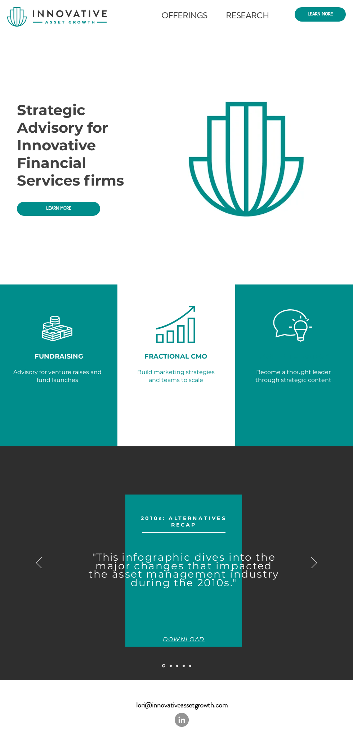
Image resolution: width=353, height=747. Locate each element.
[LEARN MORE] (320, 14)
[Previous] (39, 563)
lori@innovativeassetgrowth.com (182, 705)
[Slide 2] (184, 666)
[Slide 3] (190, 666)
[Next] (314, 563)
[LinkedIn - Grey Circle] (182, 720)
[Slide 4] (171, 666)
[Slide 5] (163, 666)
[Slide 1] (177, 666)
